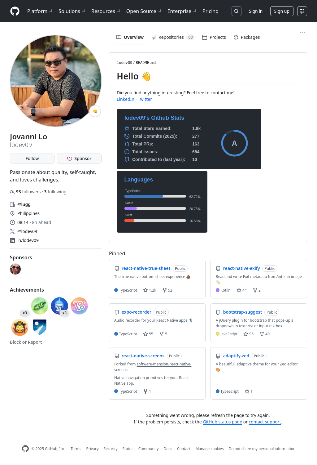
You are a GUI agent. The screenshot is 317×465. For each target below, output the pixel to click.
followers (26, 191)
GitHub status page (222, 422)
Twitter (145, 99)
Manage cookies (209, 448)
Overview (130, 37)
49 (264, 334)
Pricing (210, 11)
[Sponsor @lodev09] (79, 158)
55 (148, 334)
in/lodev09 (28, 240)
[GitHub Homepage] (25, 449)
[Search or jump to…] (236, 11)
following (55, 191)
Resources (106, 11)
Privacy (92, 448)
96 (248, 334)
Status (128, 448)
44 (242, 290)
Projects (214, 37)
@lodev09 (27, 231)
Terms (76, 448)
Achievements (27, 289)
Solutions (72, 11)
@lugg (24, 204)
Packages (246, 37)
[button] (302, 32)
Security (111, 448)
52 (167, 290)
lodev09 (124, 63)
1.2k (149, 290)
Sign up (281, 11)
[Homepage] (15, 11)
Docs (167, 448)
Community (148, 448)
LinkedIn (125, 99)
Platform (40, 11)
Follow (32, 158)
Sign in (256, 11)
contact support (265, 422)
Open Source (144, 11)
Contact (183, 448)
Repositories (173, 37)
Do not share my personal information (262, 448)
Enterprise (182, 11)
